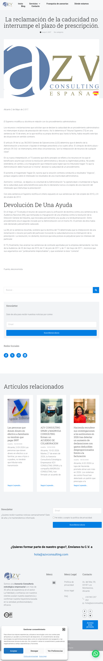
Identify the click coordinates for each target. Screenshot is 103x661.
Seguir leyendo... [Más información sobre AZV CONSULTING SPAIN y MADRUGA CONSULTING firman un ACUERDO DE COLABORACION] (47, 485)
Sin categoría (58, 32)
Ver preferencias (55, 651)
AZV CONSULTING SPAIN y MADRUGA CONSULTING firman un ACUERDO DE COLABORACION (51, 435)
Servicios (34, 4)
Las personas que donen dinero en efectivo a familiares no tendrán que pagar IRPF (18, 434)
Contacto (36, 6)
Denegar (34, 651)
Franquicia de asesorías (57, 4)
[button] (64, 629)
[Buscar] (96, 290)
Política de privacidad (31, 656)
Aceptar (13, 651)
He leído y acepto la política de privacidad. (73, 517)
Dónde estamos (82, 4)
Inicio (20, 4)
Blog (23, 6)
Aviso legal (43, 656)
